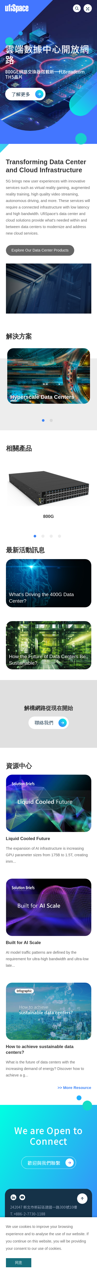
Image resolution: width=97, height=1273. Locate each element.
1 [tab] (43, 427)
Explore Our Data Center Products (40, 250)
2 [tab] (51, 427)
